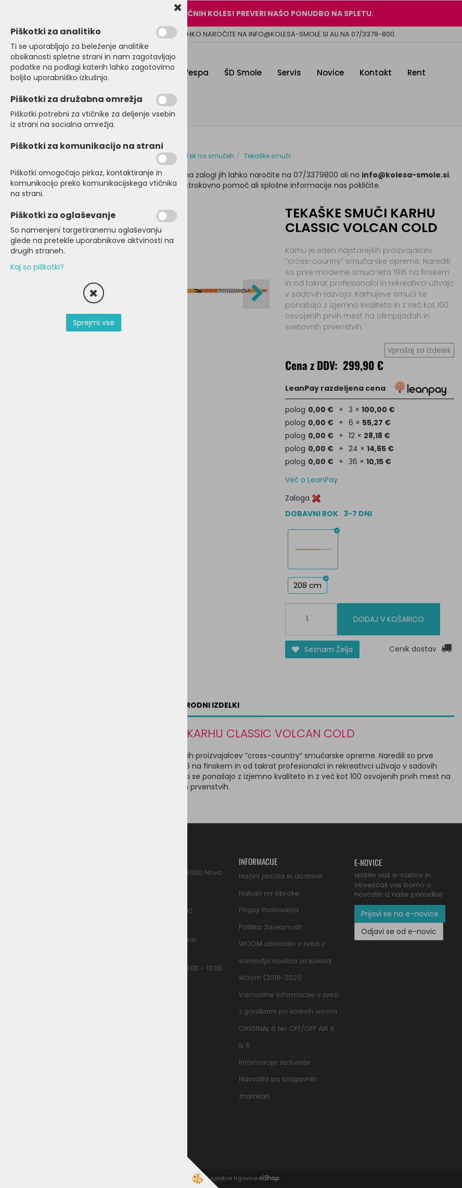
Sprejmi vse (93, 322)
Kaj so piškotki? (37, 267)
